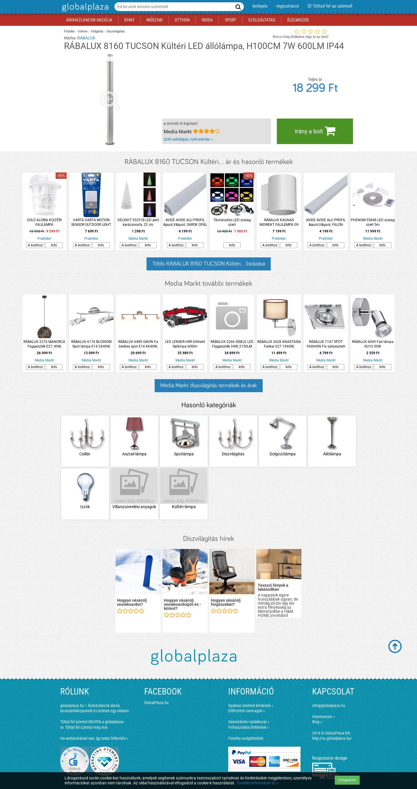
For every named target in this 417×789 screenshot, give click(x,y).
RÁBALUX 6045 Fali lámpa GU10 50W (373, 344)
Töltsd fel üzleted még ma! (86, 727)
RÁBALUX (86, 38)
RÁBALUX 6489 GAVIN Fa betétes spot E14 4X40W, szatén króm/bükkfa (138, 344)
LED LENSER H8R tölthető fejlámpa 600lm (185, 344)
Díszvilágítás (116, 31)
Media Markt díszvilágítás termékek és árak (208, 385)
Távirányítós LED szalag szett (232, 222)
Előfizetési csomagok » (246, 710)
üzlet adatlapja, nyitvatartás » (188, 139)
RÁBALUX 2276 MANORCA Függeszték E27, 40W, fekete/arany (44, 344)
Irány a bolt (315, 131)
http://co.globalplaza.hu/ (332, 738)
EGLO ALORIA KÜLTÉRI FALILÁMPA (44, 222)
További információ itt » (257, 783)
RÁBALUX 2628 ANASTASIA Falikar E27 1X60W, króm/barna (279, 344)
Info (54, 245)
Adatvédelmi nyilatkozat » (248, 721)
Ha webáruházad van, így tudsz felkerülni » (94, 738)
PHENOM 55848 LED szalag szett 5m (373, 222)
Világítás (97, 31)
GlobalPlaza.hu (156, 702)
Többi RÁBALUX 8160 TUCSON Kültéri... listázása (208, 264)
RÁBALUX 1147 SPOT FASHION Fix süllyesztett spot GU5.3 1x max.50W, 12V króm (326, 344)
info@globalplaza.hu (328, 705)
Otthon (82, 31)
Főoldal (69, 31)
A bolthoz (35, 245)
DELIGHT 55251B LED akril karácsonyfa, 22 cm (138, 222)
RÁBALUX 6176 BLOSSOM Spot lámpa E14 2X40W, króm (91, 344)
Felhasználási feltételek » (248, 727)
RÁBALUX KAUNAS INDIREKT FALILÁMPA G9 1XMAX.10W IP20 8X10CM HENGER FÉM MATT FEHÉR (278, 222)
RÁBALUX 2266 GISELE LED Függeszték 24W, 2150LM (232, 344)
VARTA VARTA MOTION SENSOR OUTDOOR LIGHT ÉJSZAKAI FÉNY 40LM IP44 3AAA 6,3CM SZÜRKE (91, 222)
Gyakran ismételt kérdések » (250, 705)
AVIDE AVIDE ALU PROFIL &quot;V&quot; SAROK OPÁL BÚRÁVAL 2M (185, 222)
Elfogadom (347, 780)
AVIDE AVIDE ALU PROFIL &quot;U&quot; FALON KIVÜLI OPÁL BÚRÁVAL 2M (325, 222)
